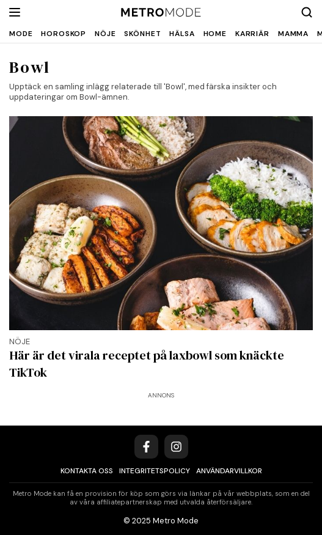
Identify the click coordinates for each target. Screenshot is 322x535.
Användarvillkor (229, 471)
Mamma (293, 34)
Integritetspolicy (154, 471)
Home (215, 34)
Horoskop (63, 34)
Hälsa (181, 34)
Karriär (252, 34)
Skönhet (142, 34)
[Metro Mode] (161, 12)
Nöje (105, 34)
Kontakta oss (86, 471)
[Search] (306, 12)
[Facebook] (146, 447)
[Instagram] (176, 447)
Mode (20, 34)
